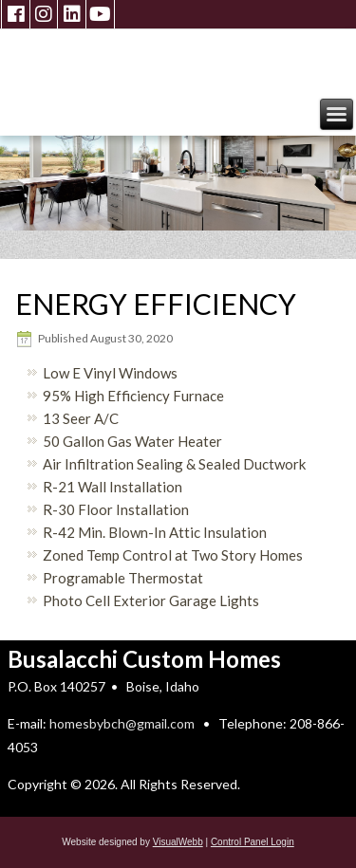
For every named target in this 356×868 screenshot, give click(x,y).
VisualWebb (178, 842)
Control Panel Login (252, 842)
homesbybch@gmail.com (122, 723)
